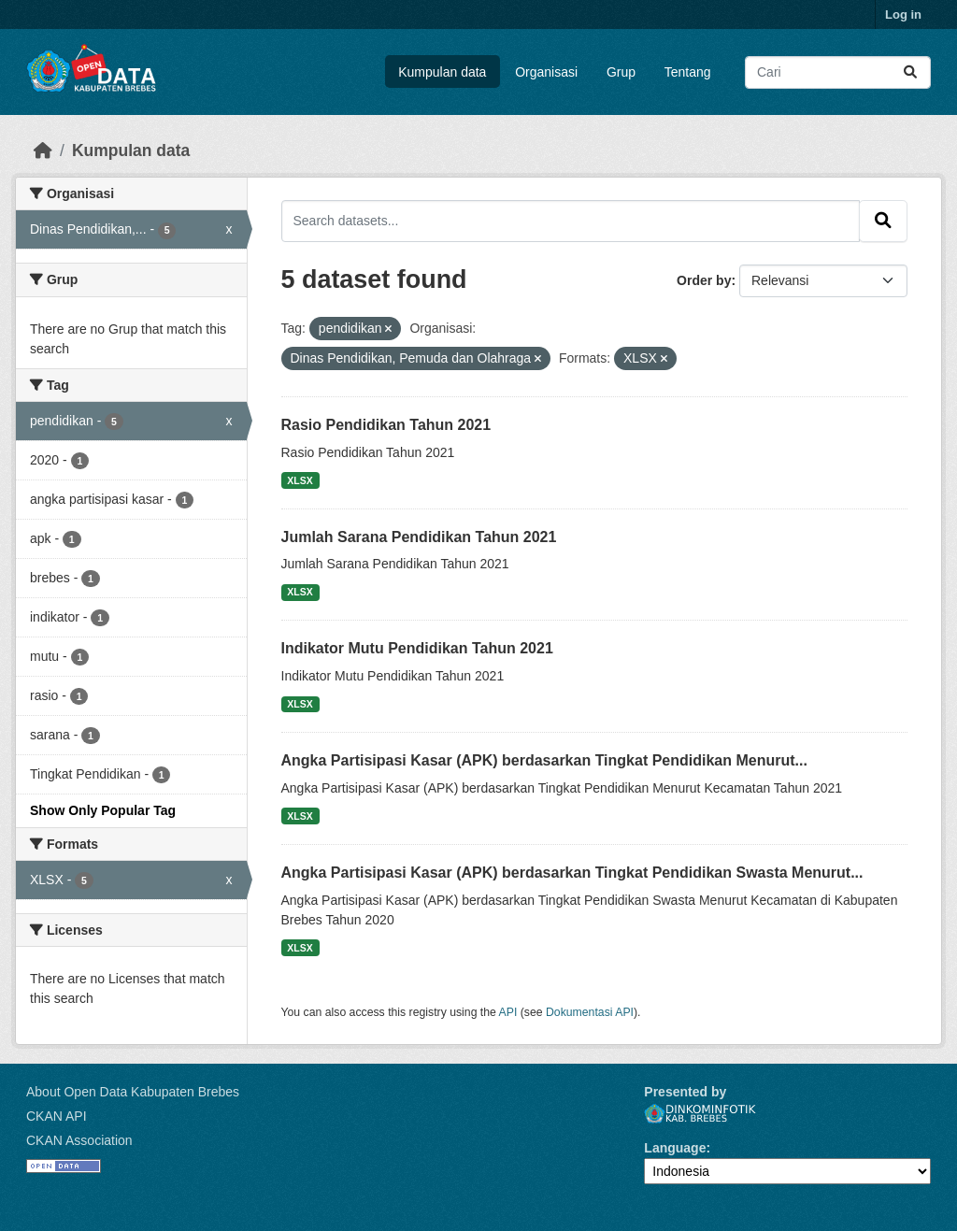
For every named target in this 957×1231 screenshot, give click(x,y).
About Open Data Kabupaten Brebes (132, 1091)
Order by (704, 280)
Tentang (687, 71)
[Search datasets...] (838, 72)
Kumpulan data (442, 71)
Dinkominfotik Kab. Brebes (700, 1114)
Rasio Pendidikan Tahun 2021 (386, 425)
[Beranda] (43, 150)
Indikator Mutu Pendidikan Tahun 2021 (417, 648)
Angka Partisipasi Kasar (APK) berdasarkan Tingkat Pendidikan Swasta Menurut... (572, 872)
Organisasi (546, 71)
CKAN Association (79, 1140)
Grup (621, 71)
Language (675, 1147)
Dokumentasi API (590, 1012)
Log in (903, 14)
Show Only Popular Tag (103, 810)
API (508, 1012)
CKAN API (56, 1116)
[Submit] (910, 72)
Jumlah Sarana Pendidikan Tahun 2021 (419, 537)
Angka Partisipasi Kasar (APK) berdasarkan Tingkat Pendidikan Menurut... (544, 760)
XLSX (299, 480)
